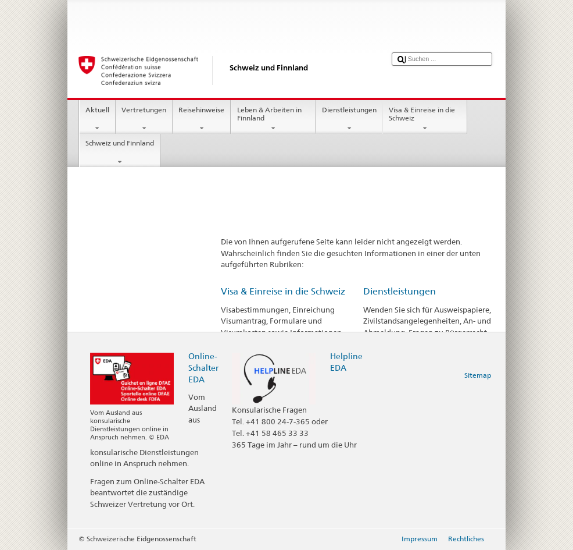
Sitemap (477, 375)
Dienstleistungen (349, 119)
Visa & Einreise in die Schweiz (425, 119)
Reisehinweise (201, 119)
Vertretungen (144, 119)
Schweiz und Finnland (119, 152)
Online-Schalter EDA (203, 367)
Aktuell (97, 119)
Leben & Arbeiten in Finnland (273, 119)
